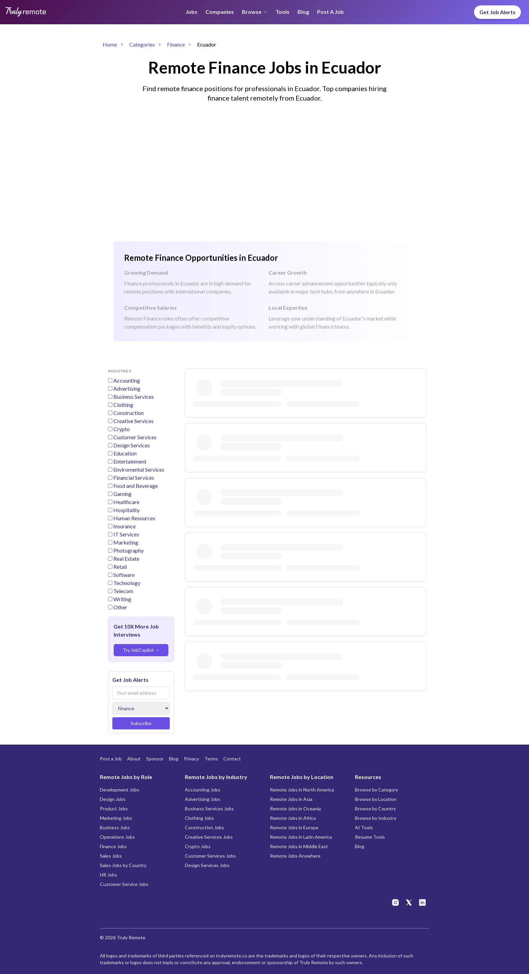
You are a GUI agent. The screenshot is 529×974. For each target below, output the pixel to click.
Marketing (125, 542)
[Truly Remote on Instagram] (395, 902)
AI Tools (364, 827)
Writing (121, 599)
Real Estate (125, 558)
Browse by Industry (375, 818)
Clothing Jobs (199, 818)
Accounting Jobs (202, 789)
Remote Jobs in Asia (291, 799)
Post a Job (330, 11)
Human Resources (133, 518)
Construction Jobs (204, 827)
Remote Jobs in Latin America (301, 837)
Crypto (121, 429)
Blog (303, 11)
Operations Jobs (117, 837)
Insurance (124, 526)
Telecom (122, 591)
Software (123, 575)
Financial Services (133, 477)
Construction (128, 413)
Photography (128, 550)
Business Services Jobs (209, 808)
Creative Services (133, 421)
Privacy (191, 758)
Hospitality (126, 510)
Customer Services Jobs (210, 856)
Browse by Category (376, 789)
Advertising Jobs (202, 799)
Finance (176, 44)
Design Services (131, 445)
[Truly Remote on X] (409, 902)
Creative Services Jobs (209, 837)
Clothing (122, 404)
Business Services (133, 396)
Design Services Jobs (207, 865)
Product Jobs (114, 808)
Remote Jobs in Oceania (295, 808)
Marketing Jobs (116, 818)
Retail (119, 566)
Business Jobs (115, 827)
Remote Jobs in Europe (294, 827)
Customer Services (134, 437)
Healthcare (125, 502)
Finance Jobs (113, 846)
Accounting (126, 380)
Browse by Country (375, 808)
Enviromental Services (138, 469)
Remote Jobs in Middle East (299, 846)
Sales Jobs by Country (123, 865)
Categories (142, 44)
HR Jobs (108, 875)
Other (119, 607)
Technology (126, 583)
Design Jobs (113, 799)
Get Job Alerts (497, 12)
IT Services (125, 534)
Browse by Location (375, 799)
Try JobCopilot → (141, 650)
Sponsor (155, 758)
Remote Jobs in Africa (293, 818)
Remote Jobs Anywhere (295, 856)
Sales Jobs (111, 856)
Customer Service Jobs (124, 884)
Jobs (191, 11)
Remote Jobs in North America (302, 789)
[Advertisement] (264, 185)
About (134, 758)
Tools (282, 11)
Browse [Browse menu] (255, 11)
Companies (219, 11)
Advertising (126, 388)
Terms (211, 758)
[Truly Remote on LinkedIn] (422, 902)
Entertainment (129, 461)
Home (110, 44)
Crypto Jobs (198, 846)
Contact (232, 758)
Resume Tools (370, 837)
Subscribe (141, 723)
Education (124, 453)
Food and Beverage (135, 485)
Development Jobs (119, 789)
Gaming (122, 494)
